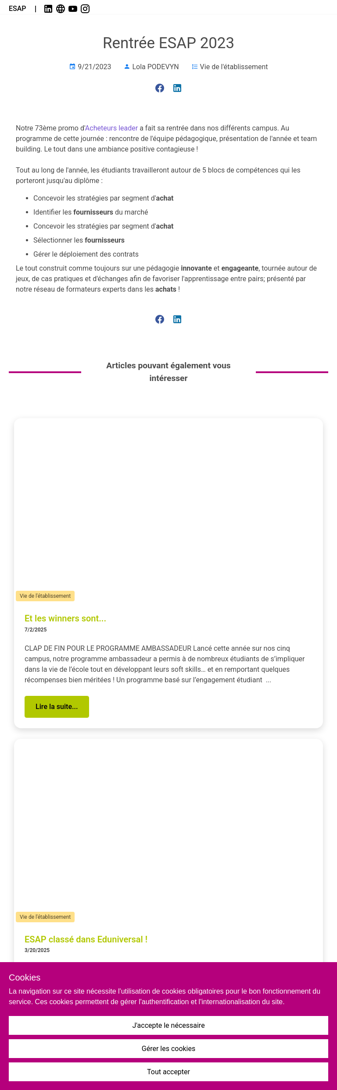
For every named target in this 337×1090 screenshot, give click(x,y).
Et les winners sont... (65, 618)
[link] (49, 9)
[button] (57, 707)
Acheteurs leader (111, 128)
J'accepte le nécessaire (168, 1025)
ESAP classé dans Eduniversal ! (86, 939)
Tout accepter (168, 1072)
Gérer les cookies (169, 1048)
